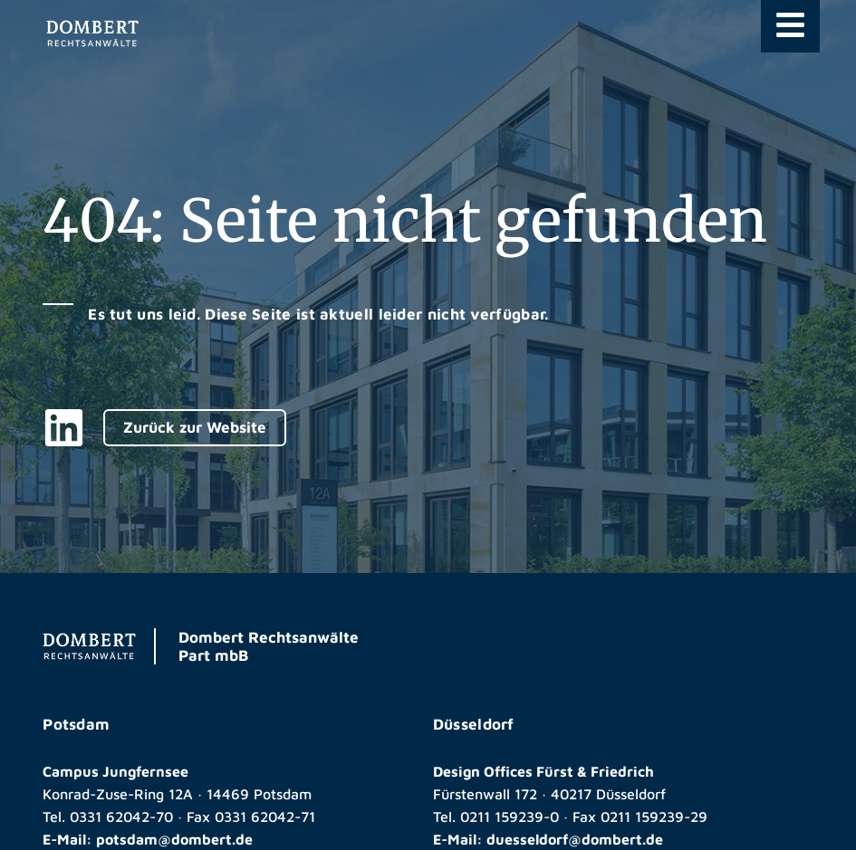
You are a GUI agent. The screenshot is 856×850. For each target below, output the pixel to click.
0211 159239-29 (654, 816)
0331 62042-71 (265, 816)
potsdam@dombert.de (174, 839)
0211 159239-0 (509, 816)
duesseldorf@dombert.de (574, 839)
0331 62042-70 (121, 816)
